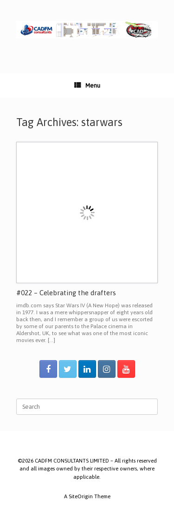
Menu (87, 85)
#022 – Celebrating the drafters (66, 293)
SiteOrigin (81, 496)
